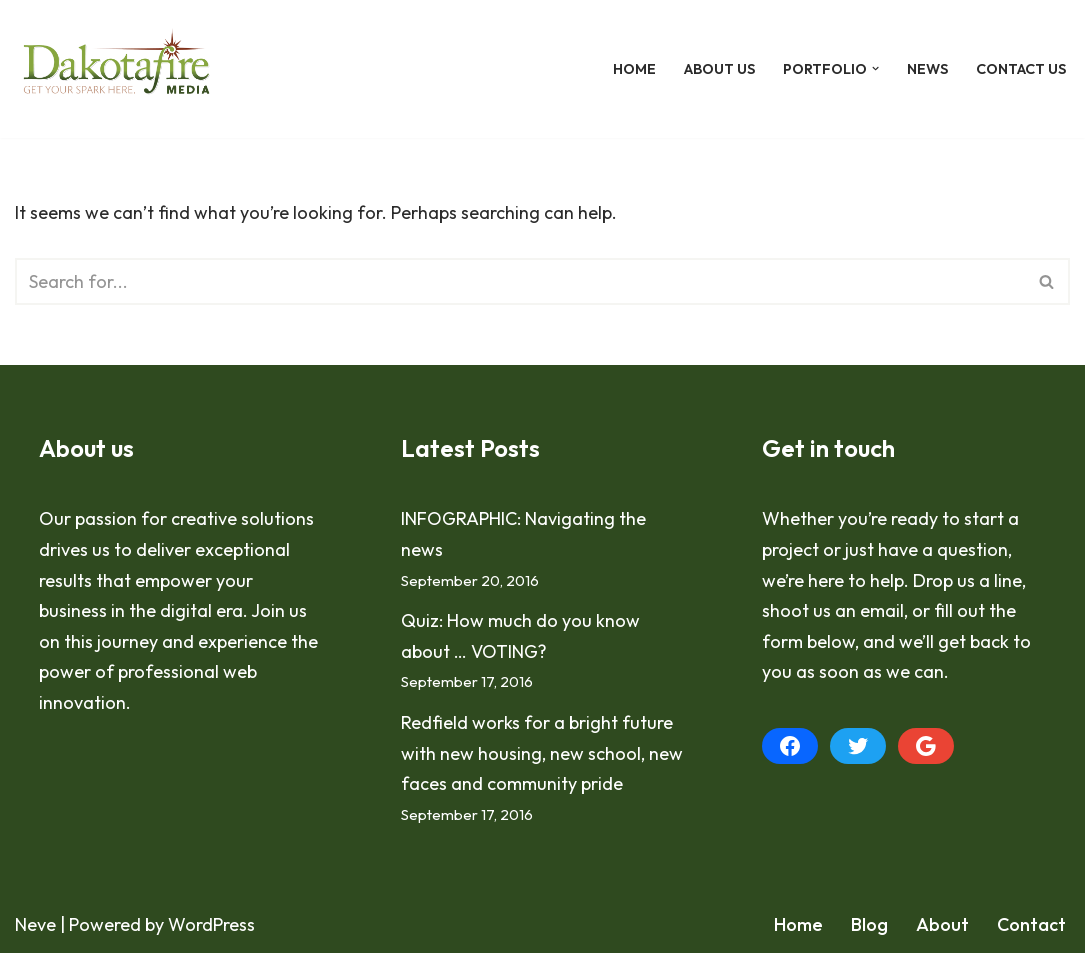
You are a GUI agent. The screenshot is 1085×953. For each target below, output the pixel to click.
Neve (35, 924)
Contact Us (1021, 69)
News (927, 69)
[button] (875, 68)
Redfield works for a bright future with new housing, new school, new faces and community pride (542, 753)
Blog (869, 924)
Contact (1031, 924)
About (942, 924)
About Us (719, 69)
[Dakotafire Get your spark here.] (116, 69)
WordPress (211, 924)
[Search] (520, 281)
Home (634, 69)
